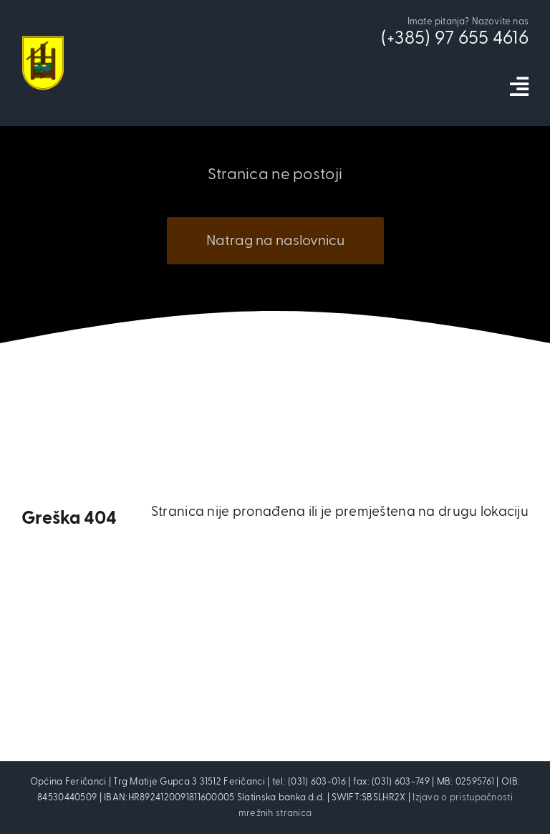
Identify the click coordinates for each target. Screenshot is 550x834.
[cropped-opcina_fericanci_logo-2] (42, 42)
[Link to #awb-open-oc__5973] (519, 86)
